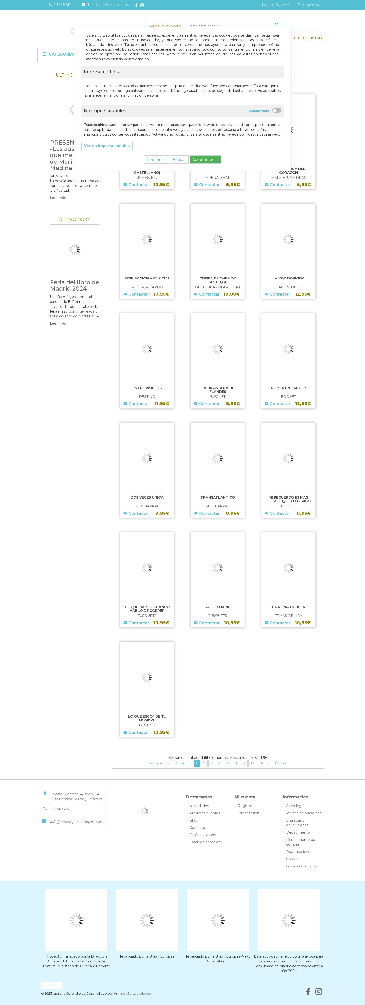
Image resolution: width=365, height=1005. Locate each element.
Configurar (156, 159)
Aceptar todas (205, 159)
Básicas (179, 159)
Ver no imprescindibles (107, 145)
